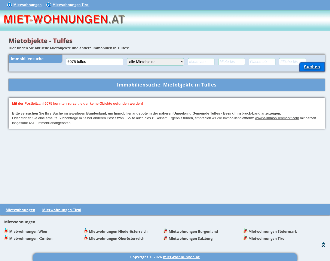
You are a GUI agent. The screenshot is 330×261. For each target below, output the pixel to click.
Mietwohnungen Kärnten (30, 238)
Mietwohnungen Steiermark (272, 231)
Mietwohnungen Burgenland (193, 231)
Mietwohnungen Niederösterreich (118, 231)
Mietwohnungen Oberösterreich (116, 238)
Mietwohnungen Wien (28, 231)
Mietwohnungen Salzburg (191, 238)
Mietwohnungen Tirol (70, 4)
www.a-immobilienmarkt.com (277, 118)
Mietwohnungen (27, 4)
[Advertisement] (166, 166)
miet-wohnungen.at (181, 257)
